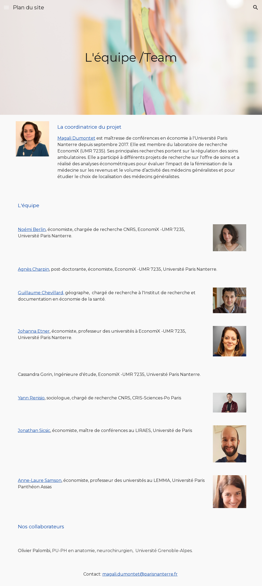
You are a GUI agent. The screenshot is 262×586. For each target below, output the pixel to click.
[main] (131, 57)
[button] (6, 7)
